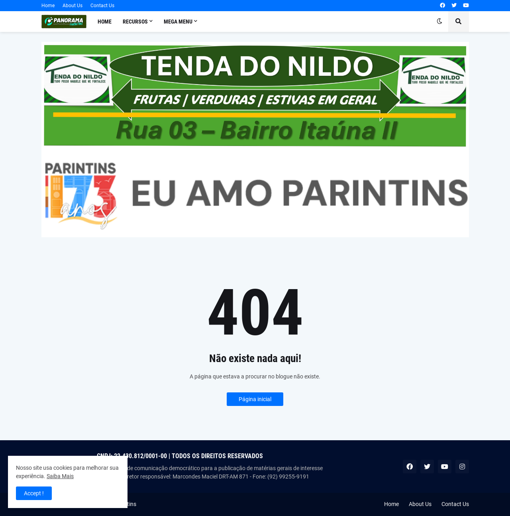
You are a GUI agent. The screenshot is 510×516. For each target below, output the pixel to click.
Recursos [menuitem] (135, 21)
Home (48, 5)
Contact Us (102, 5)
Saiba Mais (60, 476)
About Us (72, 5)
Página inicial (255, 399)
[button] (439, 21)
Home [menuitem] (105, 21)
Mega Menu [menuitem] (178, 21)
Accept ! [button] (34, 493)
